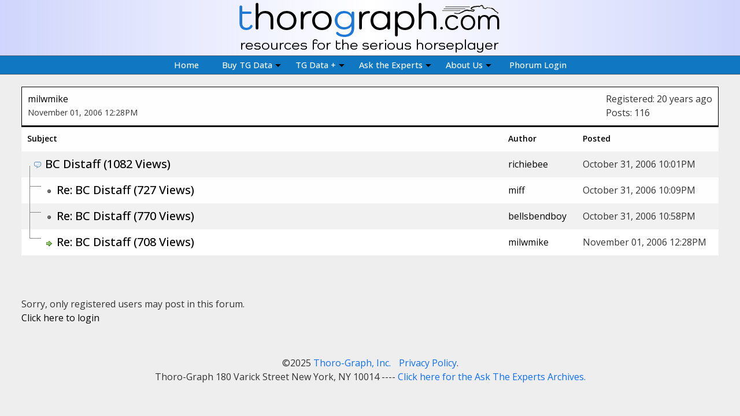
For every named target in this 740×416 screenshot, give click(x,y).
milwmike (48, 98)
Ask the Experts (395, 64)
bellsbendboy (537, 216)
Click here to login (60, 317)
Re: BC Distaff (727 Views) (125, 190)
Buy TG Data (251, 64)
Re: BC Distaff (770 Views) (125, 216)
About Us (468, 64)
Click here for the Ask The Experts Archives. (492, 376)
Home (186, 64)
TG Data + (320, 64)
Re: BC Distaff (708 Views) (125, 242)
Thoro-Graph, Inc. (352, 362)
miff (516, 190)
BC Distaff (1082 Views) (108, 164)
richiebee (528, 164)
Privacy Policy (428, 362)
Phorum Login (538, 64)
